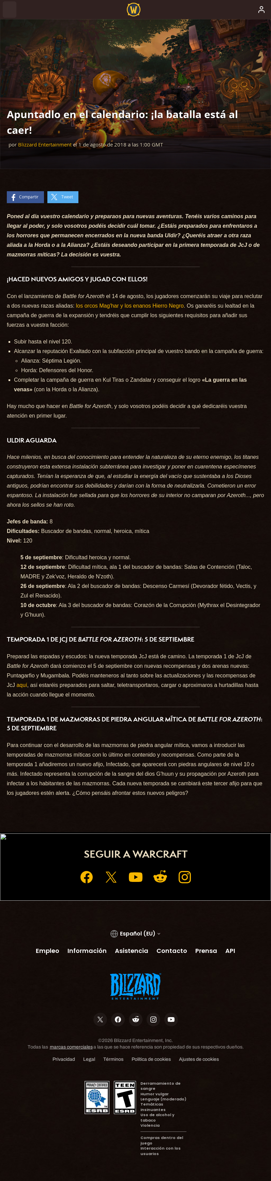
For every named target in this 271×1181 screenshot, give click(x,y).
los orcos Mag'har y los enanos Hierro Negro (130, 306)
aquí (21, 685)
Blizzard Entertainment (45, 144)
